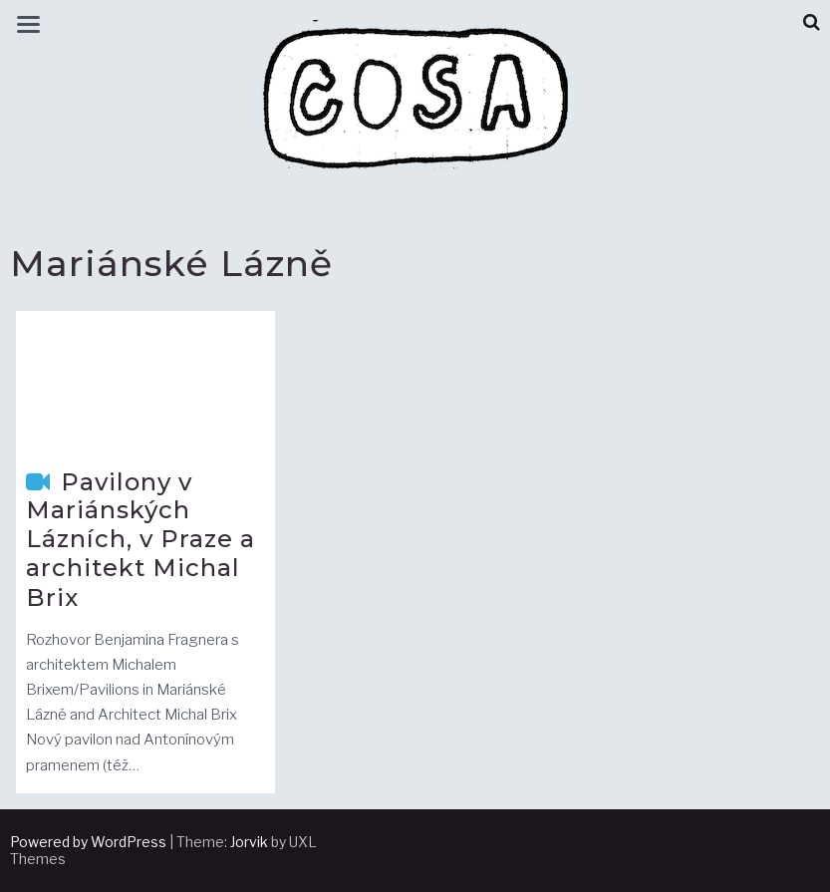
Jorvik (249, 841)
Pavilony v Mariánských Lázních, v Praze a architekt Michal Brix (140, 539)
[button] (811, 22)
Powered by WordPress (88, 841)
